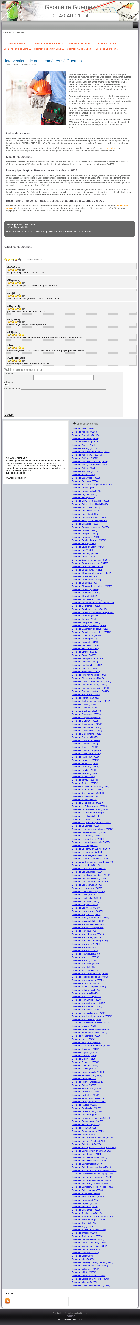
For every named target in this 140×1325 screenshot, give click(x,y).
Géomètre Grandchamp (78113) (87, 734)
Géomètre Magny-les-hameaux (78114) (90, 917)
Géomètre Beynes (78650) (84, 494)
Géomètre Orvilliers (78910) (85, 1065)
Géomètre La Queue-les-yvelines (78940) (91, 822)
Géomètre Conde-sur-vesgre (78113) (89, 609)
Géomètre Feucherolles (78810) (87, 665)
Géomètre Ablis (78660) (83, 428)
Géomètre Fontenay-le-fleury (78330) (89, 684)
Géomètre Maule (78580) (84, 947)
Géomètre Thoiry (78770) (84, 1223)
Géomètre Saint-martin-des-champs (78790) (93, 1174)
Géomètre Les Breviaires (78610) (87, 872)
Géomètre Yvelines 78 (79, 43)
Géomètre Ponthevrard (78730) (86, 1088)
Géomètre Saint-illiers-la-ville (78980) (89, 1157)
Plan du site (57, 1313)
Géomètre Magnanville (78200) (86, 914)
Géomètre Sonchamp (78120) (86, 1210)
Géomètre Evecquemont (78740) (87, 658)
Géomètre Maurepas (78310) (85, 957)
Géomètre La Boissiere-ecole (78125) (89, 806)
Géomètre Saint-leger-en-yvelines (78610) (92, 1167)
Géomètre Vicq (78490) (83, 1259)
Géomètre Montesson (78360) (86, 1009)
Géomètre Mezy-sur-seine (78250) (88, 980)
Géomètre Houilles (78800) (84, 773)
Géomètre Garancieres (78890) (86, 714)
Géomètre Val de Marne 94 (80, 49)
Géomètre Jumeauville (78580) (86, 796)
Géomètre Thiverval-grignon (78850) (89, 1219)
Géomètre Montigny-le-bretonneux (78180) (92, 1016)
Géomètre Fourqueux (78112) (86, 694)
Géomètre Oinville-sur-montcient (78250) (91, 1046)
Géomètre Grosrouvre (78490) (86, 740)
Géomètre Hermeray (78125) (85, 766)
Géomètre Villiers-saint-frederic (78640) (90, 1279)
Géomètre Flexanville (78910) (86, 671)
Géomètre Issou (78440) (83, 776)
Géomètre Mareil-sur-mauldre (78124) (90, 940)
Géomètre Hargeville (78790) (85, 760)
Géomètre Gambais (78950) (85, 707)
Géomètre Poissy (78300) (84, 1085)
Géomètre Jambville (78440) (85, 780)
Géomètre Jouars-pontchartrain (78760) (90, 786)
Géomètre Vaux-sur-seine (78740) (88, 1239)
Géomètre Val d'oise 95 (107, 49)
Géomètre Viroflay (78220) (84, 1282)
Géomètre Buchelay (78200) (85, 553)
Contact (84, 1313)
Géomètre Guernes (70, 7)
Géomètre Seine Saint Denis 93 (49, 49)
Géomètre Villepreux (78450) (85, 1269)
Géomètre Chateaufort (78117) (86, 579)
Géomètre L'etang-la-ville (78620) (87, 803)
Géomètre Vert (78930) (83, 1256)
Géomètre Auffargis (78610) (85, 458)
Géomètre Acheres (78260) (84, 432)
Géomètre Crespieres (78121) (86, 622)
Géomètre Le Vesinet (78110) (86, 865)
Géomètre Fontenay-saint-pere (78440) (90, 691)
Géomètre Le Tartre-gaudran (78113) (89, 855)
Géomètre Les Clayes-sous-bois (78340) (91, 875)
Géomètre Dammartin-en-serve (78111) (90, 629)
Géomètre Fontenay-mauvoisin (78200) (90, 688)
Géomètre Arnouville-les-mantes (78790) (91, 451)
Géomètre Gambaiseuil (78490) (87, 711)
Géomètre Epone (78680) (84, 655)
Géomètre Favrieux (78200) (85, 661)
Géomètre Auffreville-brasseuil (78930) (90, 461)
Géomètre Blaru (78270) (83, 497)
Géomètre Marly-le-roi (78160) (86, 944)
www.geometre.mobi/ (16, 478)
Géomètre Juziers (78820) (84, 799)
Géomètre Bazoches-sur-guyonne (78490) (92, 484)
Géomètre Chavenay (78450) (85, 589)
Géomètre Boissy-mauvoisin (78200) (89, 517)
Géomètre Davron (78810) (84, 638)
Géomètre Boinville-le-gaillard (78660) (90, 504)
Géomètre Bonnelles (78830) (85, 524)
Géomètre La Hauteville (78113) (87, 819)
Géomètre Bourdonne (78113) (86, 537)
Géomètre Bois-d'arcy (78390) (86, 510)
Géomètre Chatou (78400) (84, 583)
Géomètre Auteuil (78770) (84, 468)
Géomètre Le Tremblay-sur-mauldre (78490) (93, 862)
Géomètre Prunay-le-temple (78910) (89, 1101)
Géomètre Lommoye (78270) (85, 901)
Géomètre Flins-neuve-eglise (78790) (89, 675)
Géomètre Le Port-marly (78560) (87, 852)
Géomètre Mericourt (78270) (85, 970)
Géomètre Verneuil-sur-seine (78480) (89, 1246)
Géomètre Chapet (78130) (84, 576)
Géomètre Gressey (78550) (85, 737)
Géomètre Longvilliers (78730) (86, 908)
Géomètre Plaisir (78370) (84, 1078)
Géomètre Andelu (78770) (84, 445)
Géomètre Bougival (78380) (85, 533)
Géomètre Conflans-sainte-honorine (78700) (93, 612)
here (80, 1319)
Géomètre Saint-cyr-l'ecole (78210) (88, 1141)
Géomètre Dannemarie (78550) (86, 635)
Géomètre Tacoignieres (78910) (87, 1213)
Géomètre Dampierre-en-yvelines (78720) (91, 632)
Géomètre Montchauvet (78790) (87, 1006)
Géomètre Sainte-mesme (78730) (88, 1190)
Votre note (8, 382)
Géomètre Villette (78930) (84, 1272)
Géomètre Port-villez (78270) (85, 1095)
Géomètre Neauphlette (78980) (86, 1036)
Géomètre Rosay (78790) (84, 1128)
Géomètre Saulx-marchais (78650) (88, 1197)
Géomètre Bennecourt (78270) (86, 491)
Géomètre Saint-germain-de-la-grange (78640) (94, 1147)
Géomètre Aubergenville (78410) (87, 455)
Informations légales (72, 1313)
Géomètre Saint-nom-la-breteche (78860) (91, 1180)
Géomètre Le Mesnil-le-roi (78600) (88, 839)
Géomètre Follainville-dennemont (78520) (91, 681)
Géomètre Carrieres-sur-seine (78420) (90, 563)
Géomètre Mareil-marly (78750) (86, 937)
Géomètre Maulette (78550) (85, 950)
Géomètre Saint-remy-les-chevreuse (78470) (93, 1187)
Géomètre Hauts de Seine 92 (17, 49)
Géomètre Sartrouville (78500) (86, 1193)
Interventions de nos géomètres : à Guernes (43, 61)
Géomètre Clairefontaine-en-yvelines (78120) (93, 602)
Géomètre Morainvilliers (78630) (87, 1019)
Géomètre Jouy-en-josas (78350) (87, 789)
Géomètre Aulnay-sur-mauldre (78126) (90, 464)
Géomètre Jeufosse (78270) (85, 783)
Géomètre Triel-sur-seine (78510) (87, 1236)
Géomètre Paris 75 (17, 43)
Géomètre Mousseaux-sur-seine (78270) (91, 1023)
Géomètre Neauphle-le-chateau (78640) (91, 1029)
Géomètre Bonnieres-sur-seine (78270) (90, 527)
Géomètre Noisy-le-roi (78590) (86, 1042)
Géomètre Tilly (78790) (82, 1226)
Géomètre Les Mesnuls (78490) (87, 885)
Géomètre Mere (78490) (83, 967)
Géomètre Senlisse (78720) (85, 1200)
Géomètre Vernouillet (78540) (86, 1249)
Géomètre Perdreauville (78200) (87, 1075)
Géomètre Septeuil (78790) (84, 1203)
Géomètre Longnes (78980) (85, 904)
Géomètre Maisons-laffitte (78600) (88, 921)
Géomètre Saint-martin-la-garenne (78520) (92, 1177)
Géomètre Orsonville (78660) (85, 1062)
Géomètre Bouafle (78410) (84, 530)
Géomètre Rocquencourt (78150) (87, 1121)
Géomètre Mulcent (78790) (84, 1026)
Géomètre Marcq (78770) (84, 931)
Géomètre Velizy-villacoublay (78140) (89, 1242)
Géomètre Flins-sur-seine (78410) (88, 678)
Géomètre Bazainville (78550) (86, 478)
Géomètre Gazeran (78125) (85, 721)
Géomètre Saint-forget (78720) (86, 1144)
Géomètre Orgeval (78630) (84, 1055)
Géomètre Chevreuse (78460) (86, 593)
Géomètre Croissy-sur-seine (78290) (89, 625)
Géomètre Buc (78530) (82, 550)
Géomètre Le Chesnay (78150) (86, 835)
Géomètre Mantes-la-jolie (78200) (88, 924)
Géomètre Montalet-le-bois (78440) (88, 1003)
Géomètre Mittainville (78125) (86, 990)
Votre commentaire (13, 388)
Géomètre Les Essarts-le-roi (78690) (89, 878)
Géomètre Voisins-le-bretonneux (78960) (91, 1285)
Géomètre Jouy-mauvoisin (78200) (88, 793)
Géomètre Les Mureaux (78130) (87, 888)
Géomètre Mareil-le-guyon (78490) (88, 934)
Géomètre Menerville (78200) (85, 963)
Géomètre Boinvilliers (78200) (86, 507)
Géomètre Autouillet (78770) (85, 471)
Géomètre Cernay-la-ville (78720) (87, 566)
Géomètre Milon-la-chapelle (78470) (89, 986)
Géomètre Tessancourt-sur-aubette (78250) (92, 1216)
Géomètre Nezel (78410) (83, 1039)
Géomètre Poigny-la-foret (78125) (88, 1082)
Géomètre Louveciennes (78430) (87, 911)
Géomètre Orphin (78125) (84, 1059)
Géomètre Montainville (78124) (86, 1000)
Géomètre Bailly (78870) (83, 474)
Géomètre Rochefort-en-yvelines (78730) (91, 1118)
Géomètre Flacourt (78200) (84, 668)
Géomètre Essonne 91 (106, 43)
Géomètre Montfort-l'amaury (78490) (89, 1013)
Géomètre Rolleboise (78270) (86, 1124)
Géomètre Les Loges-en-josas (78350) (90, 881)
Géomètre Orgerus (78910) (84, 1052)
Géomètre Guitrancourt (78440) (86, 750)
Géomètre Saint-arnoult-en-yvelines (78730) (92, 1137)
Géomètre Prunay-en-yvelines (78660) (90, 1098)
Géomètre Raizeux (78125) (84, 1105)
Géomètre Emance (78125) (85, 652)
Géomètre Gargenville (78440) (86, 717)
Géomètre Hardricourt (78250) (86, 757)
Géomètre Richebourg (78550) (86, 1114)
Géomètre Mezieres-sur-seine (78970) (90, 977)
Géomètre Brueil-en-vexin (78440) (88, 547)
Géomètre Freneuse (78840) (85, 698)
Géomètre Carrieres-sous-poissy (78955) (91, 560)
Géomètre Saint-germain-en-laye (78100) (91, 1151)
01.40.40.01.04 (70, 16)
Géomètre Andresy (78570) (84, 448)
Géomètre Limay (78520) (84, 895)
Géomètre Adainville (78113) (85, 435)
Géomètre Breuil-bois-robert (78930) (89, 540)
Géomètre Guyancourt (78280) (86, 753)
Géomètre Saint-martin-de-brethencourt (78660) (94, 1170)
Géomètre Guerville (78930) (85, 747)
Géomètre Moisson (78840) (85, 993)
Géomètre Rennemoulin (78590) (87, 1111)
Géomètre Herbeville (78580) (85, 763)
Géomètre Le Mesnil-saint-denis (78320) (91, 842)
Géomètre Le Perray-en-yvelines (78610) (91, 849)
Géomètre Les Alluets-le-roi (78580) (89, 868)
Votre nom (8, 373)
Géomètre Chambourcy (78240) (87, 570)
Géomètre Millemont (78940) (85, 983)
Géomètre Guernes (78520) (85, 744)
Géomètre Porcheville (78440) (86, 1091)
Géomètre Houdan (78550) (84, 770)
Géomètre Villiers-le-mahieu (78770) (89, 1275)
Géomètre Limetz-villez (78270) (86, 898)
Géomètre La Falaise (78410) (86, 816)
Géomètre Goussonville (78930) (87, 730)
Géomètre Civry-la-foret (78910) (87, 599)
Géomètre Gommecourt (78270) (87, 724)
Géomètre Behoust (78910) (85, 487)
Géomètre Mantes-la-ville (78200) (88, 927)
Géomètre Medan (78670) (84, 960)
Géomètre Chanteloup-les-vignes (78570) (91, 573)
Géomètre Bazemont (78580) (85, 481)
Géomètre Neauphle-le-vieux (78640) (89, 1032)
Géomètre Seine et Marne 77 (49, 43)
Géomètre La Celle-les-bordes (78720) (90, 809)
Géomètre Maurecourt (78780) (86, 954)
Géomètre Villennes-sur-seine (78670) (90, 1265)
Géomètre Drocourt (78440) (85, 642)
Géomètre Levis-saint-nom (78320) (88, 891)
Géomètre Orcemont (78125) (85, 1049)
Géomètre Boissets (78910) (85, 514)
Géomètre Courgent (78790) (85, 615)
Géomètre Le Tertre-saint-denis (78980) (90, 858)
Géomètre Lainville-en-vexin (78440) (89, 832)
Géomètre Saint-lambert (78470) (87, 1164)
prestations (111, 148)
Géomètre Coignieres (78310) (86, 606)
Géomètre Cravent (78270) (84, 619)
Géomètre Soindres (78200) (85, 1206)
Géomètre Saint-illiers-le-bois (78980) (89, 1160)
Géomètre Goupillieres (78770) (86, 727)
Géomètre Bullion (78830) (84, 556)
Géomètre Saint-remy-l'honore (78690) (90, 1183)
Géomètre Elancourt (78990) (85, 648)
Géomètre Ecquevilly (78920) (85, 645)
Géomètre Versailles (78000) (85, 1252)
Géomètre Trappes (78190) (84, 1233)
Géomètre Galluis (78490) (84, 704)
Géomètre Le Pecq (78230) (85, 845)
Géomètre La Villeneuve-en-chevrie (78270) (92, 829)
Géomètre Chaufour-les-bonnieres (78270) (92, 586)
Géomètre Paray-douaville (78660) (88, 1072)
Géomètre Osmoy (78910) (84, 1068)
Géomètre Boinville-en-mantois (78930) (90, 501)
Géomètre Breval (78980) (84, 543)
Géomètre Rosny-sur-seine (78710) (88, 1131)
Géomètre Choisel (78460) (84, 596)
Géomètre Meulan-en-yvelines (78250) (90, 973)
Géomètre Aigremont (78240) (85, 438)
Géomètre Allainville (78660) (85, 442)
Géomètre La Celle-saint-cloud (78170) (90, 812)
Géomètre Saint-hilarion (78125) (87, 1154)
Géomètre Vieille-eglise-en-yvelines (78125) (92, 1262)
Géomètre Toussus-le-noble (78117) (89, 1229)
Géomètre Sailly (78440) (83, 1134)
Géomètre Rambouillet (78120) (86, 1108)
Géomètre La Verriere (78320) (86, 826)
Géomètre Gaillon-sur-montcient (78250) (91, 701)
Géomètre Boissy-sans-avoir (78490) (89, 520)
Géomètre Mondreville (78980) (86, 996)
